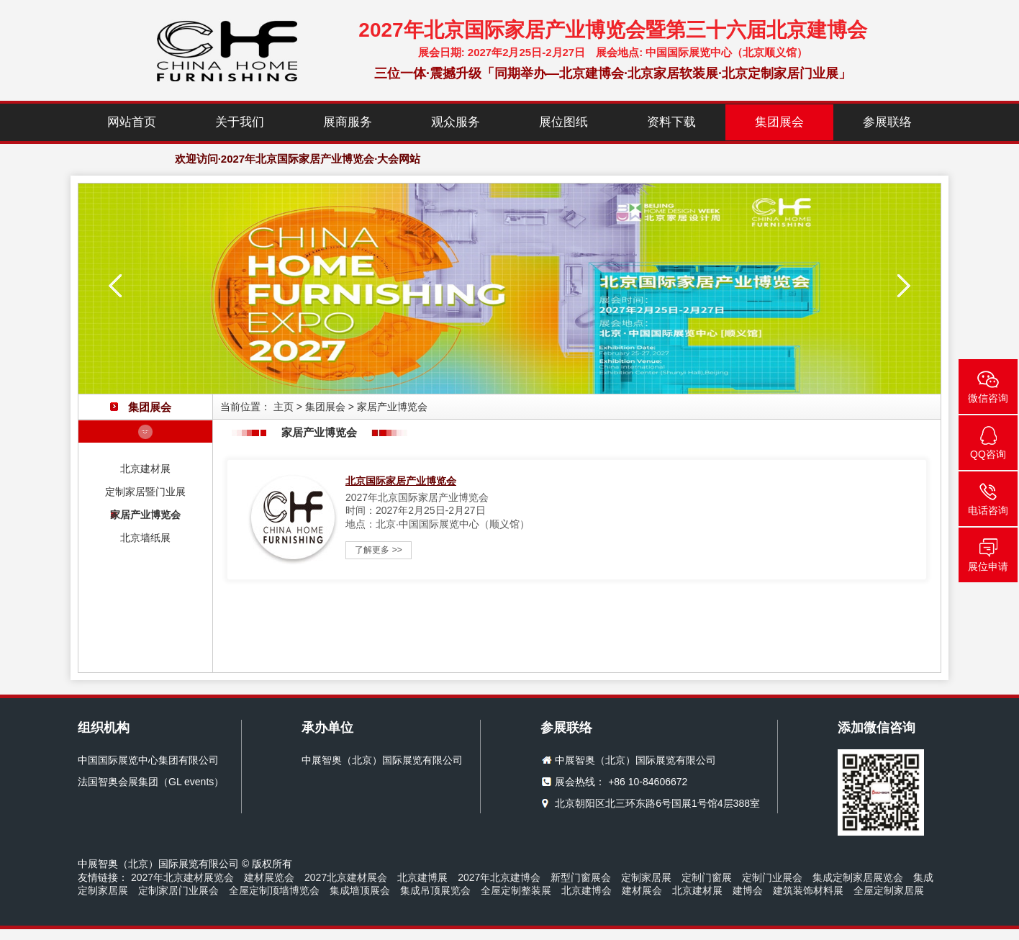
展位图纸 (563, 122)
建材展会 (642, 890)
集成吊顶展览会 (435, 890)
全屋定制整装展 (516, 890)
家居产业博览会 (145, 514)
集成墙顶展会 (360, 890)
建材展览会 (269, 877)
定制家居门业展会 (178, 890)
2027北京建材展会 (345, 877)
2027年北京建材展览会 (182, 877)
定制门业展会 (772, 877)
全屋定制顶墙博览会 (274, 890)
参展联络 (887, 122)
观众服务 (455, 122)
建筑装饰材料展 (808, 890)
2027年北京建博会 (499, 877)
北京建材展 (145, 468)
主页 (283, 406)
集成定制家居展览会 (857, 877)
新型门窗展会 (581, 877)
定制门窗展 (706, 877)
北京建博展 (422, 877)
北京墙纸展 (145, 537)
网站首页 (131, 122)
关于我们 (239, 122)
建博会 (748, 890)
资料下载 (671, 122)
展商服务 (347, 122)
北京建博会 (586, 890)
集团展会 (779, 122)
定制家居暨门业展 (145, 491)
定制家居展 (646, 877)
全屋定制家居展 (888, 890)
